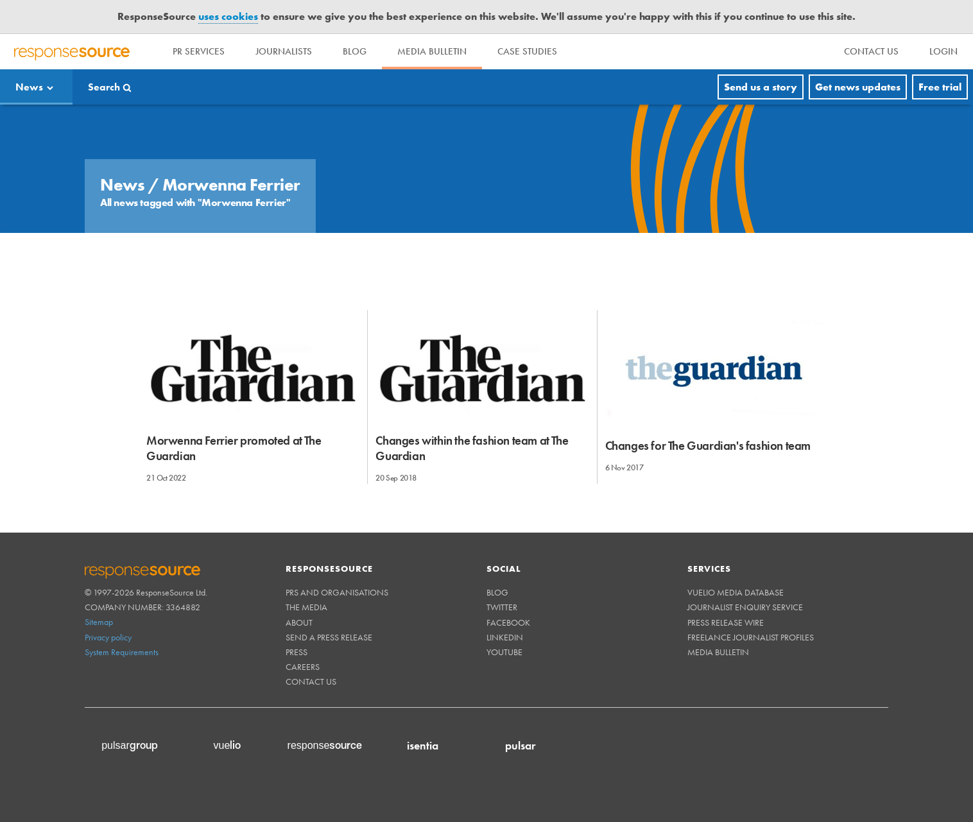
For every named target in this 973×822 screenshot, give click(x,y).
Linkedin (504, 637)
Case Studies (527, 51)
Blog (354, 51)
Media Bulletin (432, 51)
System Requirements (122, 652)
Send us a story (760, 87)
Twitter (501, 607)
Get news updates (857, 87)
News (29, 87)
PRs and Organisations (337, 592)
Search (104, 87)
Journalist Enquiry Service (745, 607)
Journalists (283, 51)
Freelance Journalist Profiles (750, 637)
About (299, 622)
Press (296, 652)
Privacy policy (108, 637)
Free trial (939, 87)
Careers (303, 666)
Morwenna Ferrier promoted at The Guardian (233, 447)
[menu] (871, 51)
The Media (306, 607)
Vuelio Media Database (735, 592)
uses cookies (228, 16)
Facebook (508, 622)
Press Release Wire (725, 622)
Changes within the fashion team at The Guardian (471, 447)
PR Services (199, 51)
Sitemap (99, 622)
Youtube (504, 652)
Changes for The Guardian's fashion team (708, 446)
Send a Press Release (329, 637)
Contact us (311, 681)
